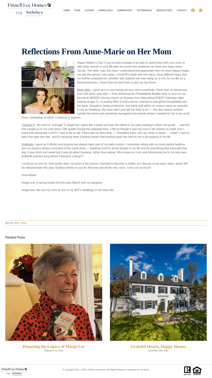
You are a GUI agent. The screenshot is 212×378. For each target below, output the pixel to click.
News (23, 223)
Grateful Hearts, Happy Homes (158, 346)
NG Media (144, 369)
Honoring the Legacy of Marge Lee (54, 346)
